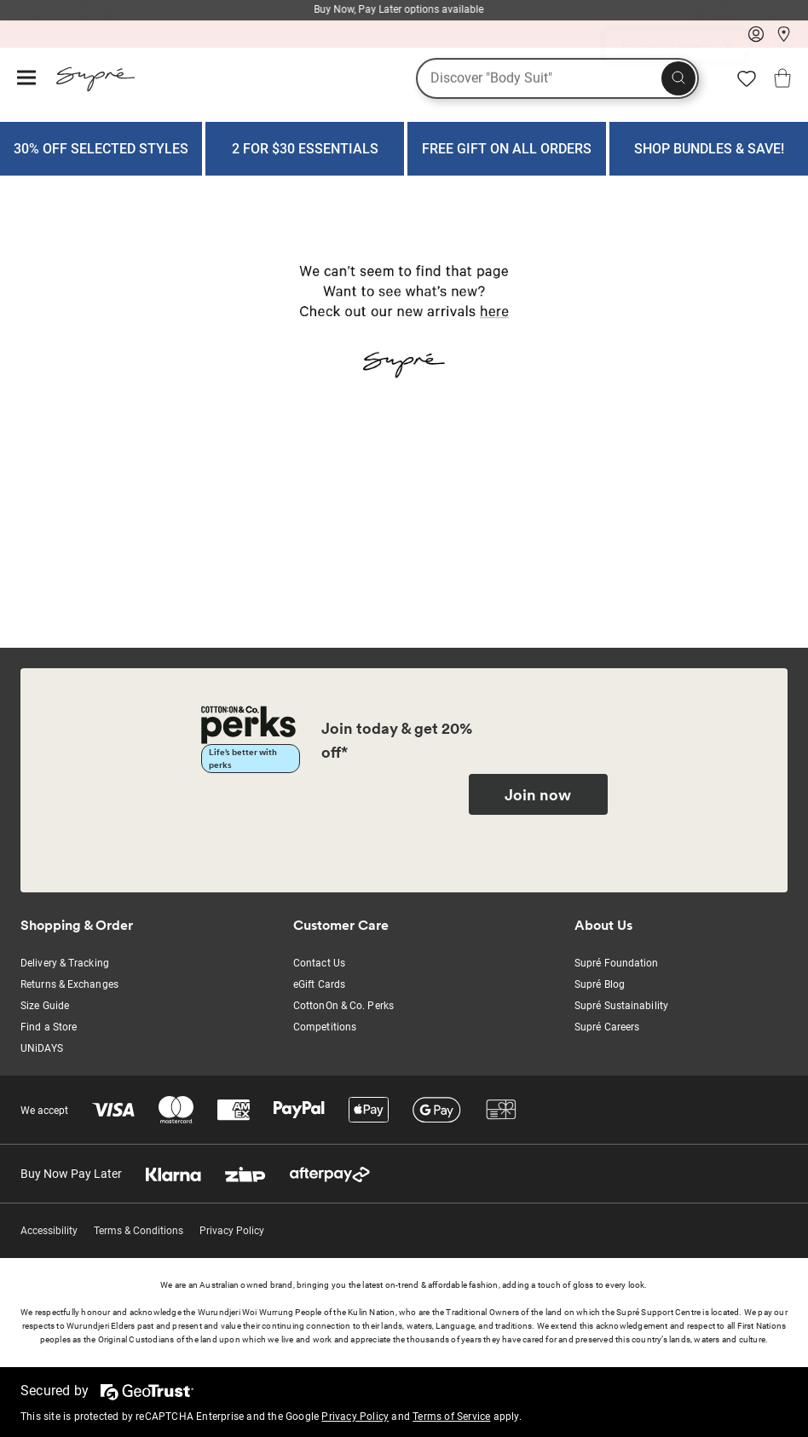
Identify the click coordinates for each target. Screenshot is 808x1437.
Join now (538, 794)
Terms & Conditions (138, 1231)
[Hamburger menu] (26, 78)
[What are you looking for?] (557, 78)
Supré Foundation (616, 963)
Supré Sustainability (621, 1006)
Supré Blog (599, 984)
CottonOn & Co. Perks (343, 1006)
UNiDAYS (41, 1048)
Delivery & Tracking (64, 963)
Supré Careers (606, 1027)
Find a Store (48, 1027)
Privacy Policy (231, 1231)
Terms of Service (451, 1417)
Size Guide (44, 1006)
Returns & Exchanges (69, 984)
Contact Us (319, 963)
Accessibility (49, 1231)
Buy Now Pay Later (71, 1173)
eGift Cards (319, 984)
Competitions (324, 1027)
